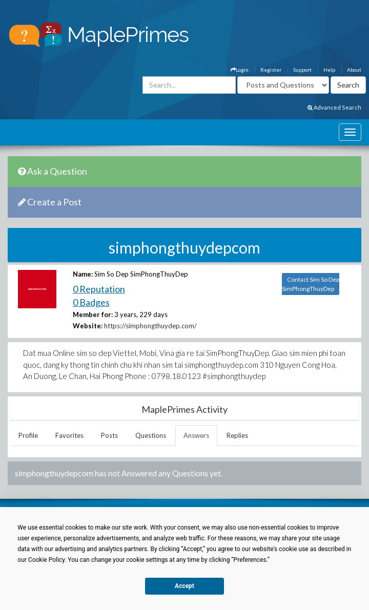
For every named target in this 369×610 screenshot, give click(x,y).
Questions (150, 435)
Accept (184, 586)
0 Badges (91, 302)
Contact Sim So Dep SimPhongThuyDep (310, 284)
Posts (109, 435)
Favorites (69, 435)
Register (270, 70)
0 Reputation (99, 289)
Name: (83, 274)
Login (240, 70)
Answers (196, 435)
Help (329, 70)
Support (302, 70)
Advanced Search (334, 107)
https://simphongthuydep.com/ (150, 326)
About (354, 70)
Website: (87, 326)
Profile (28, 435)
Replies (237, 435)
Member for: (93, 314)
